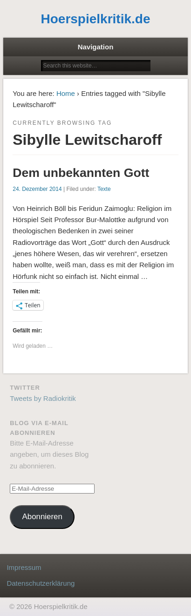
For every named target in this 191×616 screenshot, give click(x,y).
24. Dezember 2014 (37, 189)
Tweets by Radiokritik (43, 398)
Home (65, 93)
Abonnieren (42, 516)
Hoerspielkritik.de (95, 19)
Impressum (24, 567)
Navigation (96, 47)
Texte (104, 189)
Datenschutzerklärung (41, 583)
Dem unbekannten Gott (81, 173)
